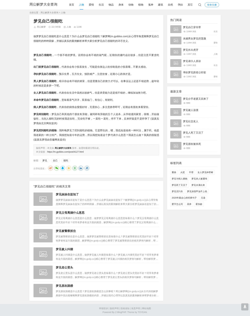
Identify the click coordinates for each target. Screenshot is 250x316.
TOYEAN (142, 312)
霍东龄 (199, 204)
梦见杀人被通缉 (199, 178)
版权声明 (114, 308)
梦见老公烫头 (64, 267)
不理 (191, 172)
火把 (182, 172)
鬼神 (150, 4)
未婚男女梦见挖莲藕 (194, 38)
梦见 (44, 160)
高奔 (189, 204)
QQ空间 (68, 167)
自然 (170, 4)
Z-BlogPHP (120, 312)
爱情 (91, 4)
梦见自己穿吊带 (192, 27)
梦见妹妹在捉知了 (67, 194)
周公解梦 (41, 27)
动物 (130, 4)
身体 (121, 4)
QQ (62, 167)
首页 (71, 4)
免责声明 (135, 308)
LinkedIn (80, 167)
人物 (81, 4)
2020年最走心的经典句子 (184, 197)
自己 (55, 160)
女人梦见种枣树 (205, 172)
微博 (50, 167)
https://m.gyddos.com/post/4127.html (65, 151)
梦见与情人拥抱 (179, 178)
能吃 (65, 160)
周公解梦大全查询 (43, 5)
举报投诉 (103, 308)
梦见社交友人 (190, 121)
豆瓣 (74, 167)
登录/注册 (212, 4)
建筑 (160, 4)
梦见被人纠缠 (64, 249)
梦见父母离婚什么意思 (70, 212)
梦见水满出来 (198, 185)
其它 (190, 4)
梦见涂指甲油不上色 (197, 191)
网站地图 (146, 308)
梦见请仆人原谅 (192, 61)
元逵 (203, 197)
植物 (140, 4)
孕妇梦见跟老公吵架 (194, 72)
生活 (101, 4)
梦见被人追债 (190, 110)
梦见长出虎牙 (190, 49)
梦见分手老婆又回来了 (196, 98)
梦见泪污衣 (177, 191)
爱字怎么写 (177, 204)
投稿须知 (125, 308)
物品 (111, 4)
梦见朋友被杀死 (192, 144)
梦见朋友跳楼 (64, 285)
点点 (87, 167)
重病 (174, 172)
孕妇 (180, 4)
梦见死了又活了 (179, 185)
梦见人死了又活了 (193, 132)
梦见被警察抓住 (66, 230)
